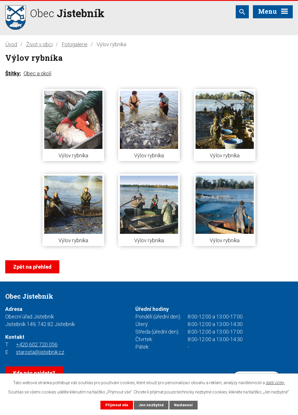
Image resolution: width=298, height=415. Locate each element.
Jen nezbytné (151, 405)
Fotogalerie (75, 44)
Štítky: (13, 73)
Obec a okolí (37, 73)
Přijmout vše (116, 405)
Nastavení (183, 405)
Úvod (11, 44)
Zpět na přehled (32, 267)
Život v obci (39, 44)
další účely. (275, 382)
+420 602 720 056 (37, 344)
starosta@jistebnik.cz (40, 352)
